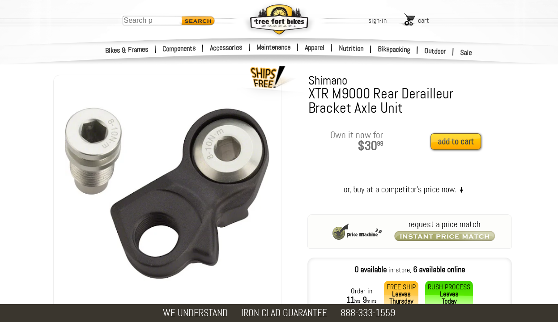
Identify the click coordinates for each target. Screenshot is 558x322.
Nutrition (351, 48)
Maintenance (273, 47)
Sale (466, 53)
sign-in (377, 20)
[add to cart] (458, 142)
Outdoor (435, 51)
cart (423, 20)
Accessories (226, 47)
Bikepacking (394, 49)
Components (179, 48)
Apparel (314, 47)
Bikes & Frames (127, 50)
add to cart (456, 141)
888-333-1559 (368, 312)
